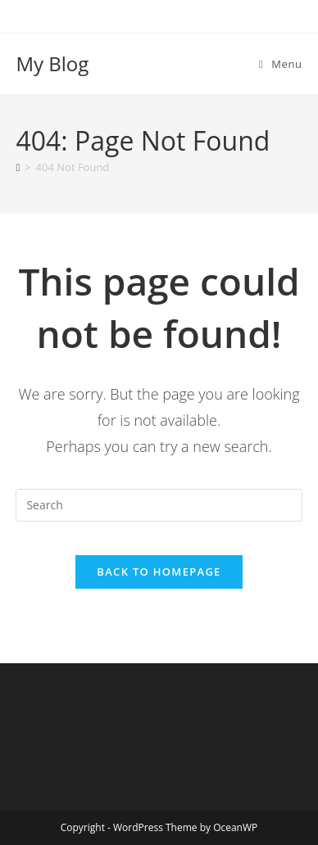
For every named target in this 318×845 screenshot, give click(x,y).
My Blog (52, 63)
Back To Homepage (158, 571)
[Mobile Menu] (280, 63)
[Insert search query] (159, 505)
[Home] (18, 167)
